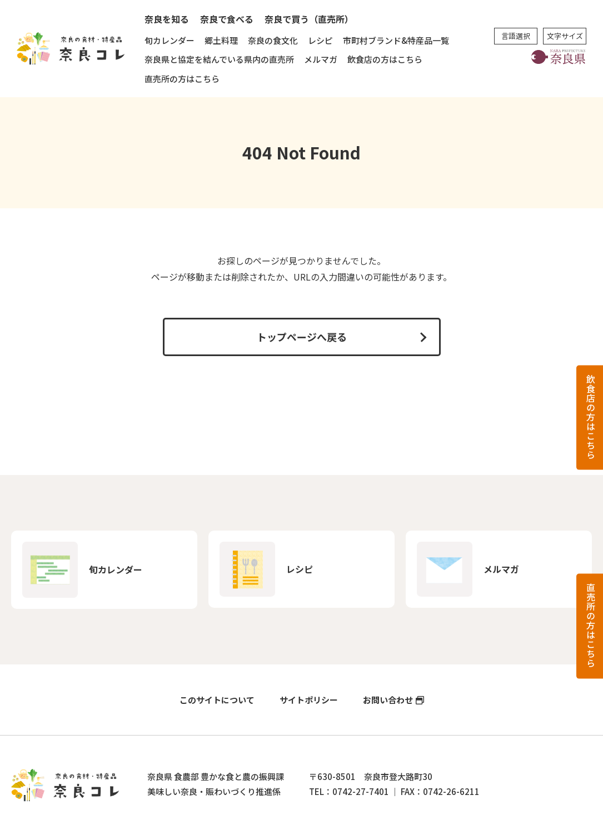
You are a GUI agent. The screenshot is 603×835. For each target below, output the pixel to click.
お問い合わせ (388, 700)
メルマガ (320, 59)
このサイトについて (217, 700)
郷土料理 (221, 40)
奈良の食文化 (273, 40)
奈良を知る (166, 19)
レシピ (320, 40)
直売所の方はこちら (182, 78)
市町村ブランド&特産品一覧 (396, 40)
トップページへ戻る (302, 336)
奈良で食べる (226, 19)
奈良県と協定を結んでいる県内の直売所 (219, 59)
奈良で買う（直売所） (309, 19)
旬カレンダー (169, 40)
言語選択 (515, 36)
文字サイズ (565, 36)
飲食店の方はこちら (384, 59)
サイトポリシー (309, 700)
